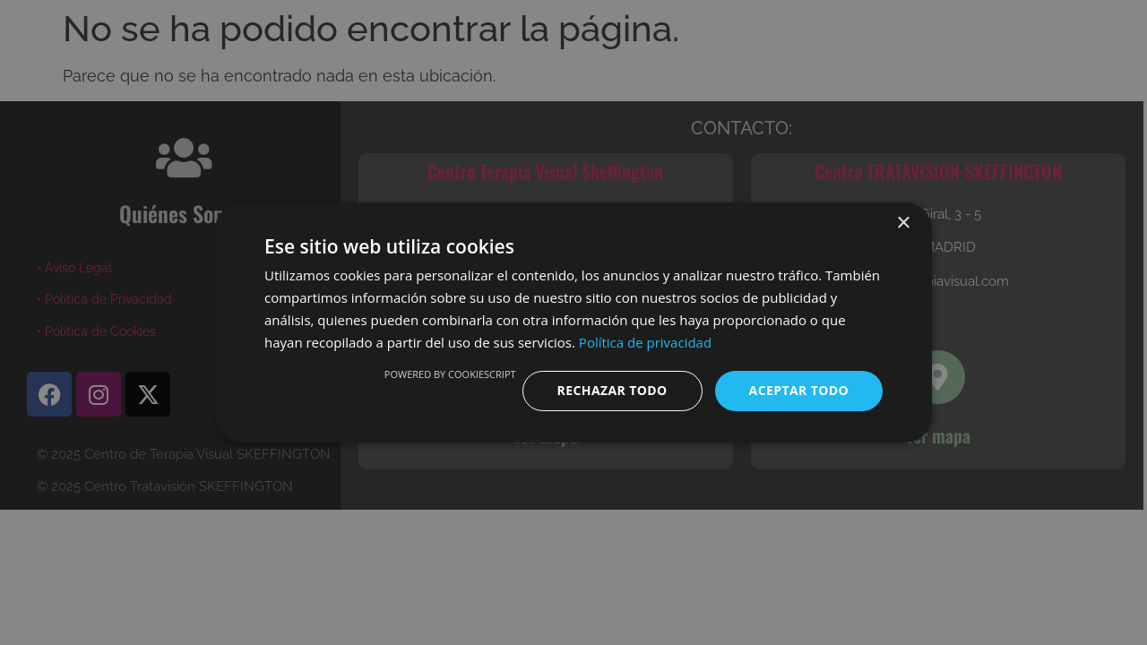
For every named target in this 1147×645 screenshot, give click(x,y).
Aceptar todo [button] (799, 390)
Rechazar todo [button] (612, 390)
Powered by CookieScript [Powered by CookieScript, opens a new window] (450, 374)
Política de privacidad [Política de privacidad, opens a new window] (645, 342)
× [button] (903, 223)
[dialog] (573, 322)
